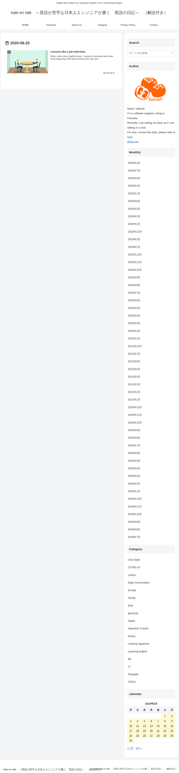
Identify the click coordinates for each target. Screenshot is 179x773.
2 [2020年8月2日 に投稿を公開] (171, 716)
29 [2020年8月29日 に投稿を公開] (165, 735)
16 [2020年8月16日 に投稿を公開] (171, 725)
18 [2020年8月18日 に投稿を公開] (137, 730)
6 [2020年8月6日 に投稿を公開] (151, 721)
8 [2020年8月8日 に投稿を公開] (165, 721)
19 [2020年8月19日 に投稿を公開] (144, 730)
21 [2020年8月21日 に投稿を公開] (158, 730)
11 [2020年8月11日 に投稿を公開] (137, 725)
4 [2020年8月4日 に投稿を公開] (137, 721)
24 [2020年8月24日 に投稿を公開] (130, 735)
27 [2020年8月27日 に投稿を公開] (151, 735)
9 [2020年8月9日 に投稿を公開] (171, 721)
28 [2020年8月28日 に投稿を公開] (158, 735)
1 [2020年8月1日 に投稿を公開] (165, 716)
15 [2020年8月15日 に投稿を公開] (165, 725)
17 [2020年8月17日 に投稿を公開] (130, 730)
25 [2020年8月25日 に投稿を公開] (137, 735)
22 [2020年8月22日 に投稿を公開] (165, 730)
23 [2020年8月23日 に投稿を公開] (171, 730)
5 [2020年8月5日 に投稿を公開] (144, 721)
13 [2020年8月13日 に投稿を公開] (151, 725)
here (129, 137)
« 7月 (130, 748)
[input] (151, 53)
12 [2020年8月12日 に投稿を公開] (144, 725)
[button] (172, 53)
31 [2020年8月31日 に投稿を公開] (130, 740)
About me (132, 141)
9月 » (139, 748)
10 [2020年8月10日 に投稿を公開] (130, 725)
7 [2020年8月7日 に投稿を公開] (158, 721)
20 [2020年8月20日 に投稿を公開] (151, 730)
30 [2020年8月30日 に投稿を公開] (171, 735)
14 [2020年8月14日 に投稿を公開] (158, 725)
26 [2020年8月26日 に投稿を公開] (144, 735)
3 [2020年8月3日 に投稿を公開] (130, 721)
